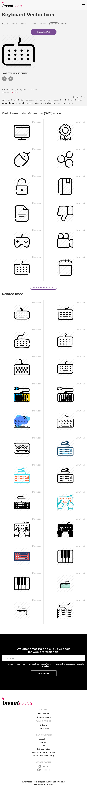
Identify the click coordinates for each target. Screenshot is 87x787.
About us (43, 739)
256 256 (54, 24)
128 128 (43, 24)
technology (50, 103)
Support (43, 742)
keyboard (69, 100)
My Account (43, 714)
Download (36, 122)
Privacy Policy (43, 749)
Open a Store (43, 728)
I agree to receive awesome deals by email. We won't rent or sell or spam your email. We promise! (45, 665)
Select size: (6, 24)
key (61, 100)
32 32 (23, 24)
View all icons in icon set (43, 287)
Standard (14, 92)
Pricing (43, 725)
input (56, 100)
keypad (78, 100)
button (21, 100)
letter (11, 103)
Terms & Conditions (43, 784)
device (39, 100)
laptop (4, 103)
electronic (48, 100)
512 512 (64, 24)
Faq (43, 746)
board (14, 100)
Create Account (43, 717)
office (37, 103)
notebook (20, 103)
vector (70, 103)
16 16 (15, 24)
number (29, 103)
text (58, 103)
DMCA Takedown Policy (43, 756)
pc (42, 103)
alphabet (6, 100)
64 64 (33, 24)
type (64, 103)
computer (30, 100)
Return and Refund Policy (43, 752)
